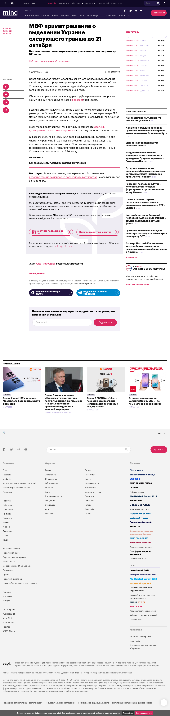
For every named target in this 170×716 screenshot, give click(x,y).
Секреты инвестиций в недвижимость (141, 589)
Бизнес (65, 16)
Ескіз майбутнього (139, 518)
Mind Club (102, 3)
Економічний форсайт (141, 522)
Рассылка (7, 492)
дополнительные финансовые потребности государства (63, 177)
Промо (7, 395)
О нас (5, 470)
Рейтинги (7, 514)
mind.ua (104, 673)
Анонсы (70, 3)
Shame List (135, 527)
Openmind (49, 3)
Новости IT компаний (12, 579)
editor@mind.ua (63, 246)
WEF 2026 (135, 479)
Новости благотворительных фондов (20, 583)
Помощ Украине (37, 274)
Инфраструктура (93, 492)
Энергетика (77, 16)
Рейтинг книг (136, 620)
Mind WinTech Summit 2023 (143, 579)
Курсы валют (9, 614)
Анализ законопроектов (141, 547)
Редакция (7, 475)
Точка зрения (9, 562)
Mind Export (136, 501)
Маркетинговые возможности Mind (19, 483)
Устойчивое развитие (140, 543)
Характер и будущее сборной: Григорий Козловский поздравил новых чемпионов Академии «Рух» (146, 137)
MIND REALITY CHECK (141, 483)
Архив (5, 535)
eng (31, 10)
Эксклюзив (8, 570)
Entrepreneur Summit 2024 (143, 575)
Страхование (109, 16)
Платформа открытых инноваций (140, 553)
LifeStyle (49, 488)
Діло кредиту (136, 470)
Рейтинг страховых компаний (143, 615)
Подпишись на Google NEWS (51, 293)
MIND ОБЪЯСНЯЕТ (139, 538)
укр (26, 10)
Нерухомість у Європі (140, 514)
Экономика (8, 33)
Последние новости (136, 118)
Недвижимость (92, 483)
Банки (122, 16)
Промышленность (53, 496)
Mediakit (7, 479)
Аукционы (80, 3)
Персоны (7, 592)
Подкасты (60, 3)
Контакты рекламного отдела (16, 488)
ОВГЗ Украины (132, 38)
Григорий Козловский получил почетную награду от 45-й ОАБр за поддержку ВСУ (146, 240)
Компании (7, 596)
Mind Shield (8, 623)
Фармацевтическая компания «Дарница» (143, 646)
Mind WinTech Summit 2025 (143, 496)
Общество (50, 501)
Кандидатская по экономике (143, 611)
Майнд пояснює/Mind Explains (17, 566)
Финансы (7, 31)
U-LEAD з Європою (140, 505)
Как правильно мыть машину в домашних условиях (57, 163)
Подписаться (159, 13)
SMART (137, 602)
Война (55, 16)
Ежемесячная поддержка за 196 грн (51, 232)
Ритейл (88, 505)
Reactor (6, 627)
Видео (5, 522)
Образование (51, 483)
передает (77, 100)
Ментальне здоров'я (139, 509)
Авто (47, 509)
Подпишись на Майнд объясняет (98, 293)
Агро (47, 492)
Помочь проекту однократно (99, 232)
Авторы (6, 601)
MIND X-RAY (136, 607)
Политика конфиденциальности (94, 703)
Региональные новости (37, 16)
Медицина (50, 514)
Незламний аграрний (140, 583)
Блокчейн (89, 509)
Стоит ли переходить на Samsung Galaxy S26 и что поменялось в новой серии (145, 401)
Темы (5, 540)
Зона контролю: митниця (142, 475)
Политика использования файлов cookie (132, 703)
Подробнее (128, 713)
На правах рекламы (12, 549)
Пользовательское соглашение (60, 703)
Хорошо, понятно (144, 713)
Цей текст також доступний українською (49, 61)
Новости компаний (11, 553)
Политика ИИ (35, 703)
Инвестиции (93, 16)
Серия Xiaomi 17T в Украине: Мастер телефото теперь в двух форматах (21, 401)
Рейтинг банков (137, 492)
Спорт (88, 514)
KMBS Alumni (152, 3)
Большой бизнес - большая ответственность (142, 596)
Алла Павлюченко (45, 264)
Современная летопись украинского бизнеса (141, 532)
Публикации (37, 3)
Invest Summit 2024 (139, 570)
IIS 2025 (134, 488)
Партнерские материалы (14, 557)
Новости (25, 3)
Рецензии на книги (138, 559)
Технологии (90, 488)
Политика (89, 496)
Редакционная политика (15, 703)
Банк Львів (135, 641)
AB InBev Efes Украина (140, 637)
